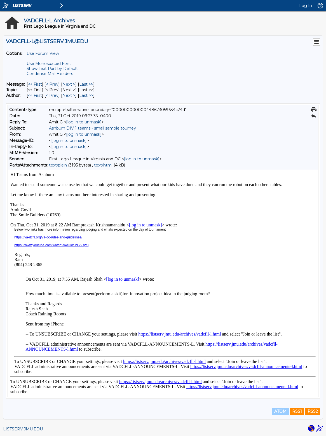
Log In (305, 5)
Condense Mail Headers (50, 73)
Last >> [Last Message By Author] (86, 95)
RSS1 (297, 411)
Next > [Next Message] (68, 84)
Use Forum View (43, 53)
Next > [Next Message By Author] (68, 95)
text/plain (58, 165)
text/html (103, 165)
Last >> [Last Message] (86, 84)
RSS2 (313, 411)
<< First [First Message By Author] (35, 95)
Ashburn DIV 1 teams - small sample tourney (92, 128)
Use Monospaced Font (49, 63)
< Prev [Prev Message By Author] (52, 95)
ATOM (280, 411)
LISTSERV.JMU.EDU (23, 429)
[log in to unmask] (84, 122)
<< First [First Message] (35, 84)
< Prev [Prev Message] (52, 84)
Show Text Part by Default (52, 68)
